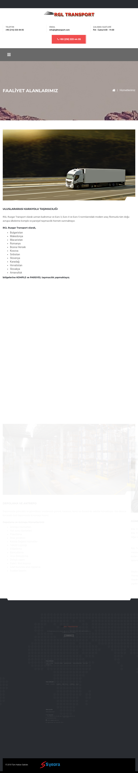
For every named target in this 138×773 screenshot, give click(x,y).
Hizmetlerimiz (127, 90)
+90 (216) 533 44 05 (69, 39)
